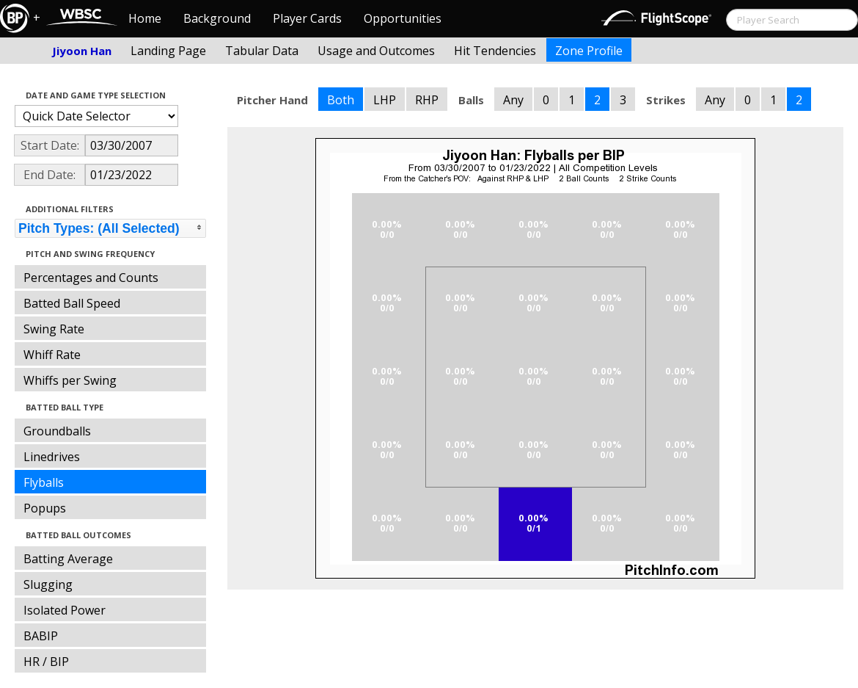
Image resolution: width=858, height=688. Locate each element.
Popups (44, 508)
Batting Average (68, 559)
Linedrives (51, 457)
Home (144, 18)
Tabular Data (261, 51)
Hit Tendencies (495, 51)
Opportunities (402, 18)
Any (513, 100)
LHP (384, 100)
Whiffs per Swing (70, 380)
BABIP (40, 636)
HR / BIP (46, 661)
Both (340, 100)
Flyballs (43, 482)
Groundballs (57, 431)
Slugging (48, 584)
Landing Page (168, 51)
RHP (427, 100)
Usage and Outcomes (376, 51)
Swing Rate (53, 329)
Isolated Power (64, 610)
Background (217, 18)
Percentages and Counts (90, 277)
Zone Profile (589, 51)
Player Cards (307, 18)
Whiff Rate (52, 355)
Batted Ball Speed (71, 303)
